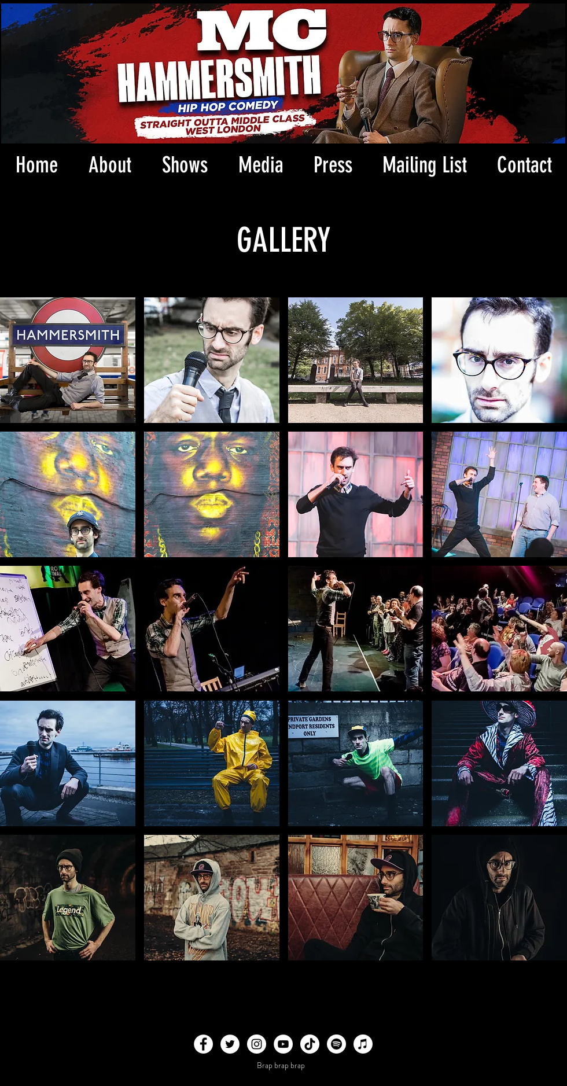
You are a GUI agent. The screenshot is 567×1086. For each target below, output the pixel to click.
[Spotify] (336, 1044)
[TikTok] (309, 1044)
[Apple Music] (363, 1044)
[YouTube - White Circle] (283, 1044)
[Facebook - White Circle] (203, 1044)
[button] (261, 165)
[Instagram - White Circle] (256, 1044)
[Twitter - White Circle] (230, 1044)
